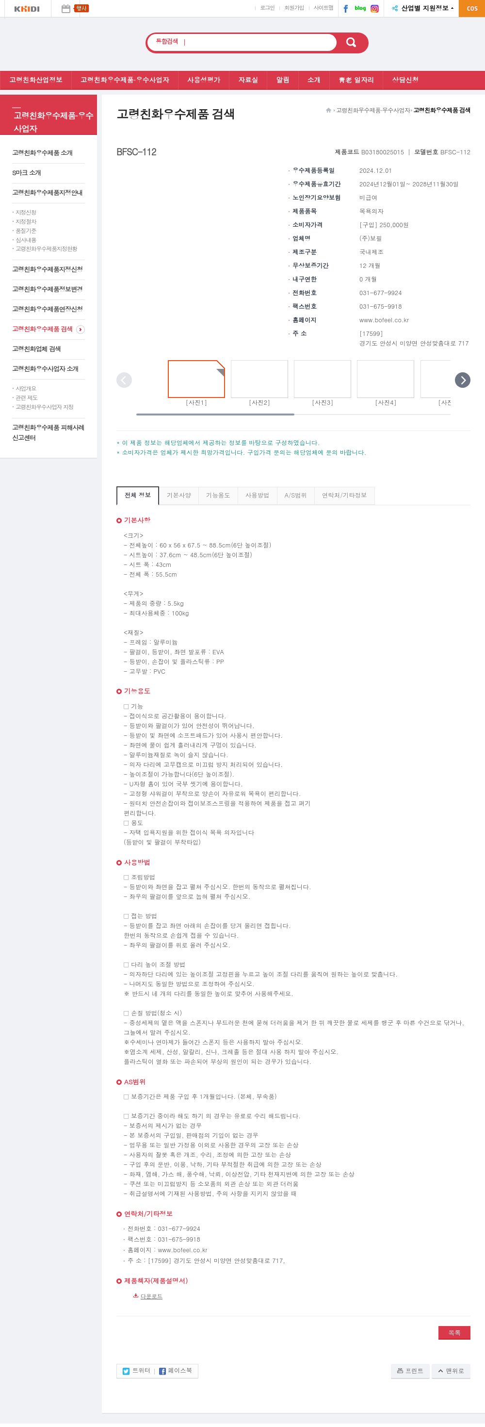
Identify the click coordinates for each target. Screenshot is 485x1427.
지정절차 (26, 221)
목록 (454, 1332)
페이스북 (344, 10)
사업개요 (26, 388)
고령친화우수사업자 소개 (45, 368)
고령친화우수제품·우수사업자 (125, 79)
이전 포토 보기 (124, 380)
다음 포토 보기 (462, 380)
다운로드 (151, 1296)
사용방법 (257, 495)
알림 (282, 79)
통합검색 (167, 41)
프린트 (414, 1370)
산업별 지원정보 (425, 8)
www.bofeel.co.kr (384, 319)
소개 (314, 79)
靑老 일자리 (356, 79)
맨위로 (455, 1370)
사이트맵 (323, 7)
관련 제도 (26, 397)
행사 (65, 8)
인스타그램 (373, 10)
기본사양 (179, 495)
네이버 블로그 (357, 10)
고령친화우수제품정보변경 (47, 289)
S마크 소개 (26, 172)
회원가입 (294, 7)
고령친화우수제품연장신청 (47, 309)
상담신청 (405, 79)
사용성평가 (204, 79)
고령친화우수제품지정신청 (47, 269)
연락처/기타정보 (344, 495)
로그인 (267, 7)
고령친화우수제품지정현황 (46, 248)
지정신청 (26, 212)
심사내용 (26, 240)
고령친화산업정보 (36, 79)
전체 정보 (138, 495)
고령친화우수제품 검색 (42, 328)
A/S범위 (296, 495)
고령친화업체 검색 (36, 348)
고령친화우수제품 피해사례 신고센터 (48, 432)
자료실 (248, 79)
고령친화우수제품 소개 (42, 152)
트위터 (141, 1371)
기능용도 (218, 495)
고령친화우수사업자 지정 (44, 407)
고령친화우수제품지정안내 (47, 192)
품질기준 (26, 230)
